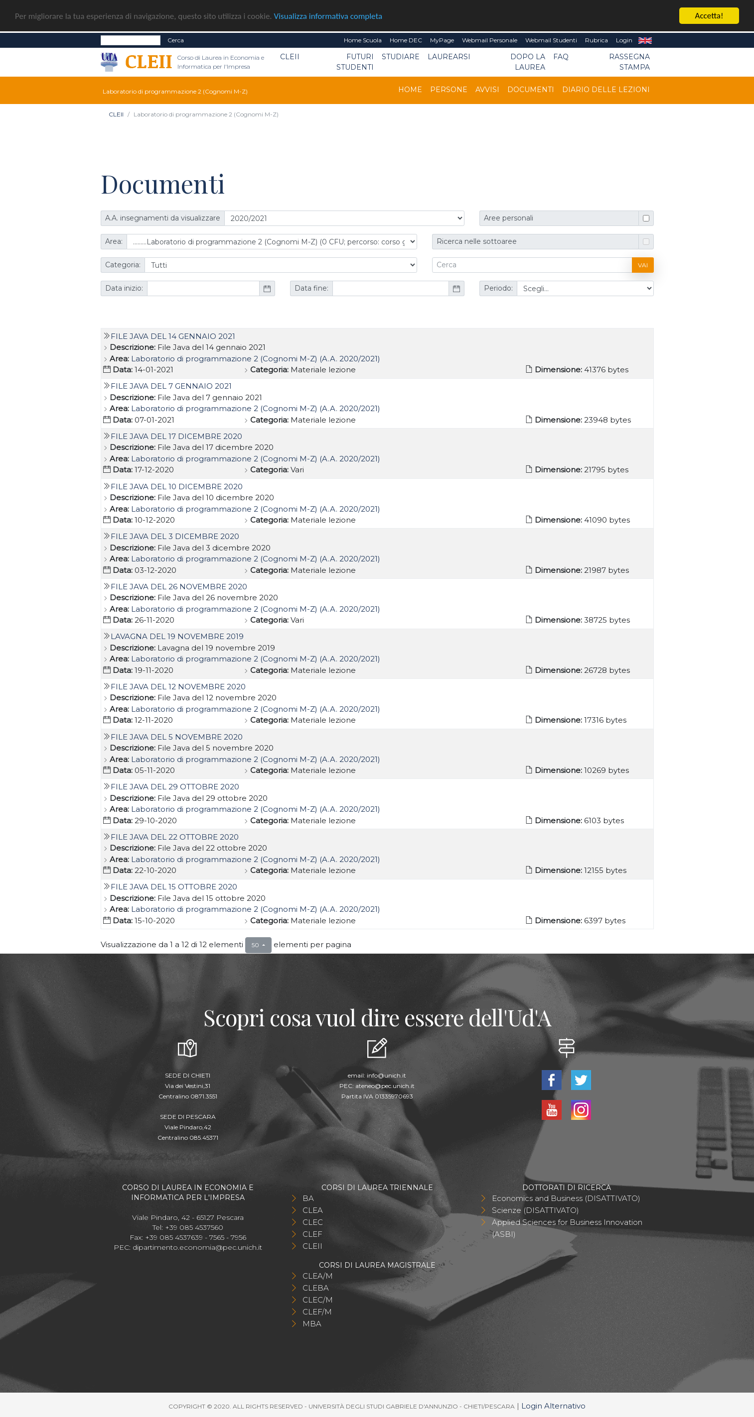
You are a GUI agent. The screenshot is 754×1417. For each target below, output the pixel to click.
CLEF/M (317, 1311)
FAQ (561, 56)
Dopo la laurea (527, 62)
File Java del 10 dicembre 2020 (177, 486)
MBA (311, 1323)
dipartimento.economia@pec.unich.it (197, 1246)
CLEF (312, 1233)
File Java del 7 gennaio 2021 (171, 386)
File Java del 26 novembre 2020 (179, 586)
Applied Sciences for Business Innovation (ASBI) (567, 1227)
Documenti (530, 89)
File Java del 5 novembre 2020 (177, 736)
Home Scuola (363, 40)
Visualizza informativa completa (328, 15)
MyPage (442, 40)
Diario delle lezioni (606, 89)
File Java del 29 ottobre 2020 (175, 786)
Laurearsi (449, 56)
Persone (448, 89)
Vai (643, 264)
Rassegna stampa (629, 62)
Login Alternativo (553, 1405)
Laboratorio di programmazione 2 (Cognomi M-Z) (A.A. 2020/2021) (255, 358)
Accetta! (709, 15)
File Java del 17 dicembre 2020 (176, 436)
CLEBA (315, 1287)
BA (308, 1197)
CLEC (312, 1221)
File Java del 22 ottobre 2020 (175, 836)
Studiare (401, 56)
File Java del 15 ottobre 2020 (174, 886)
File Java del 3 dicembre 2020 (175, 536)
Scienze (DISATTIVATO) (535, 1209)
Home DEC (406, 40)
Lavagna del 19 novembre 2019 (177, 636)
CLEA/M (317, 1275)
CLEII (290, 56)
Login (624, 40)
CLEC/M (317, 1299)
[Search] (130, 40)
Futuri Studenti (355, 62)
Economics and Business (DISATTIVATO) (566, 1197)
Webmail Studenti (551, 40)
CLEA (312, 1209)
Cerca (175, 40)
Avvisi (487, 89)
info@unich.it (386, 1075)
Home (410, 89)
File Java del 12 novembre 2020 (178, 686)
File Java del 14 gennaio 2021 (173, 335)
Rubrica (596, 40)
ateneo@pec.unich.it (385, 1085)
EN (645, 40)
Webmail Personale (489, 40)
